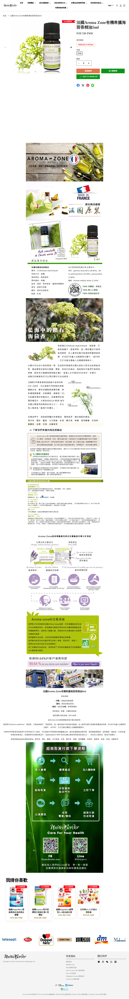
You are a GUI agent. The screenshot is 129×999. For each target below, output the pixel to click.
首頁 (21, 3)
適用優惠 (79, 40)
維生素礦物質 (45, 3)
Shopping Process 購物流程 (75, 976)
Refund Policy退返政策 (63, 995)
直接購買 (88, 71)
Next (71, 47)
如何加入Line (70, 965)
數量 (78, 59)
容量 (78, 50)
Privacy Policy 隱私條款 (80, 995)
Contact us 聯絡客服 (72, 979)
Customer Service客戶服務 (97, 995)
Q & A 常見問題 (71, 974)
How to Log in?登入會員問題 (75, 971)
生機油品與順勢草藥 (79, 3)
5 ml (79, 54)
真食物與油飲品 (97, 3)
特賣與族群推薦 (61, 8)
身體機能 (31, 3)
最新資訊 (69, 962)
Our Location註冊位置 (30, 995)
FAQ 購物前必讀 (71, 968)
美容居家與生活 (60, 3)
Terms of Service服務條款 (46, 995)
